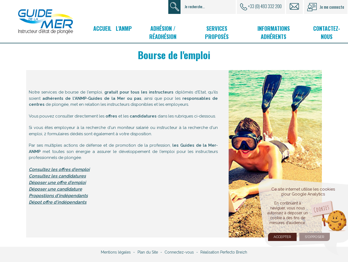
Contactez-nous (326, 32)
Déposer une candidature (55, 189)
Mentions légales (116, 252)
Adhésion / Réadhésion (162, 32)
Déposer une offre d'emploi (57, 182)
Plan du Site (148, 252)
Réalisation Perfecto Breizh (223, 252)
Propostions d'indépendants (58, 195)
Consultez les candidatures (57, 176)
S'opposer (314, 237)
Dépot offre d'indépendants (57, 202)
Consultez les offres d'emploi (59, 169)
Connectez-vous (179, 252)
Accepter (282, 237)
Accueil (102, 28)
